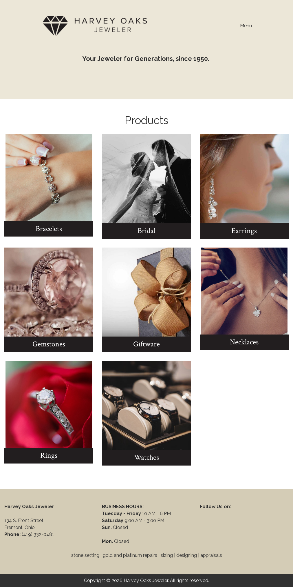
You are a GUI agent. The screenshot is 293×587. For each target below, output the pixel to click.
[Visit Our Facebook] (204, 513)
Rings (48, 455)
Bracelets (49, 229)
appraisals (211, 555)
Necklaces (244, 342)
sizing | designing (179, 555)
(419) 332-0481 (38, 534)
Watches (146, 457)
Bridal (146, 231)
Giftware (146, 344)
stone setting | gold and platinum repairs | (115, 555)
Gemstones (48, 344)
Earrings (244, 231)
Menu (243, 25)
